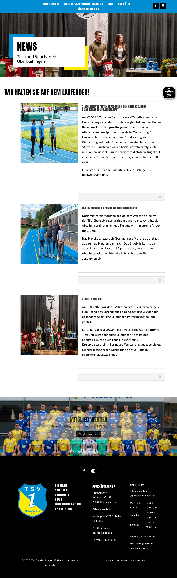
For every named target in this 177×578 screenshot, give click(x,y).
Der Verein (54, 4)
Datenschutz (51, 564)
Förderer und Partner (88, 9)
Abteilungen (97, 4)
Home (45, 4)
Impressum (72, 560)
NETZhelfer (122, 560)
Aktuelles (85, 4)
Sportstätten (124, 4)
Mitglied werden (88, 431)
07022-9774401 (148, 536)
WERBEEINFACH (138, 560)
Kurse (110, 4)
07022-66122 (109, 539)
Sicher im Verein (72, 4)
